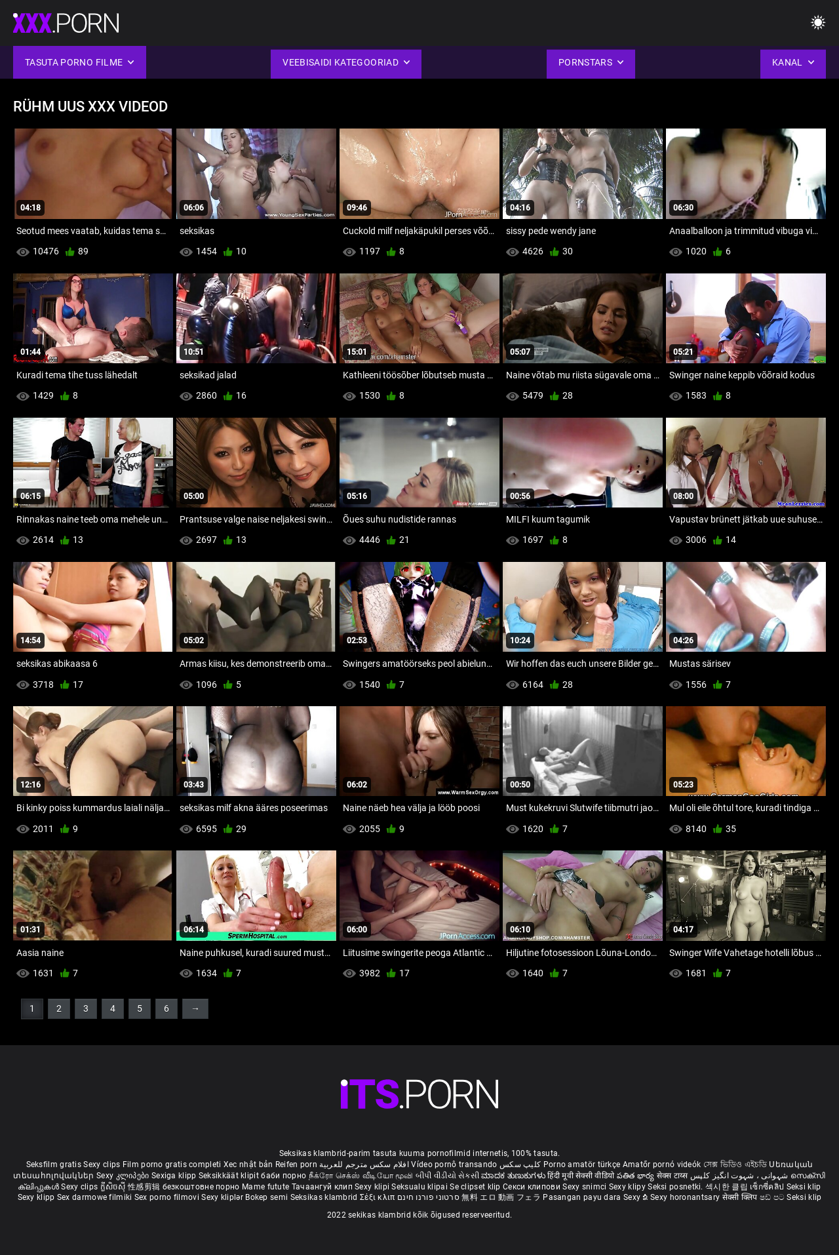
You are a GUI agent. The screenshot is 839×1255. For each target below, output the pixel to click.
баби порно (283, 1175)
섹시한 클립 (727, 1186)
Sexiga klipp (175, 1175)
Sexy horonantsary (686, 1197)
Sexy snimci (585, 1186)
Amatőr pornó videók (662, 1164)
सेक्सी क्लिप (741, 1197)
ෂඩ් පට (773, 1197)
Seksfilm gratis (54, 1164)
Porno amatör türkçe (582, 1164)
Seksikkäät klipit (230, 1175)
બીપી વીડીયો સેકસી (447, 1175)
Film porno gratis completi (172, 1164)
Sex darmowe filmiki (94, 1197)
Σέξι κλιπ (378, 1197)
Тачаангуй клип (323, 1186)
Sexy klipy (628, 1186)
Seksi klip (804, 1186)
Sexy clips (102, 1164)
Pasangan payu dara (583, 1197)
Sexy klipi (373, 1186)
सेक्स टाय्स (673, 1175)
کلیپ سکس (520, 1164)
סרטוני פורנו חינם (428, 1197)
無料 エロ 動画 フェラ (501, 1197)
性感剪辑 (145, 1186)
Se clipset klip (476, 1186)
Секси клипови (532, 1186)
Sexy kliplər (223, 1197)
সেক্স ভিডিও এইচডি (735, 1164)
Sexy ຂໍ (636, 1197)
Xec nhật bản (248, 1164)
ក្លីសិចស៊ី (114, 1186)
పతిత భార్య (637, 1175)
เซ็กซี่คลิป (768, 1186)
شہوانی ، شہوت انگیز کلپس (740, 1175)
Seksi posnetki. (676, 1186)
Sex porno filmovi (166, 1197)
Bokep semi (266, 1197)
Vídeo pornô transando (454, 1164)
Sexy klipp (37, 1197)
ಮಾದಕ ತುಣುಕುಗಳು (514, 1175)
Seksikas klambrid (325, 1197)
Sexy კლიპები (123, 1175)
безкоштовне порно (201, 1186)
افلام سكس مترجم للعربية (364, 1164)
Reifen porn (296, 1164)
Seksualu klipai (420, 1186)
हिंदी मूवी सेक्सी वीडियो (580, 1175)
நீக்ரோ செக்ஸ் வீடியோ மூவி (361, 1175)
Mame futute (265, 1186)
